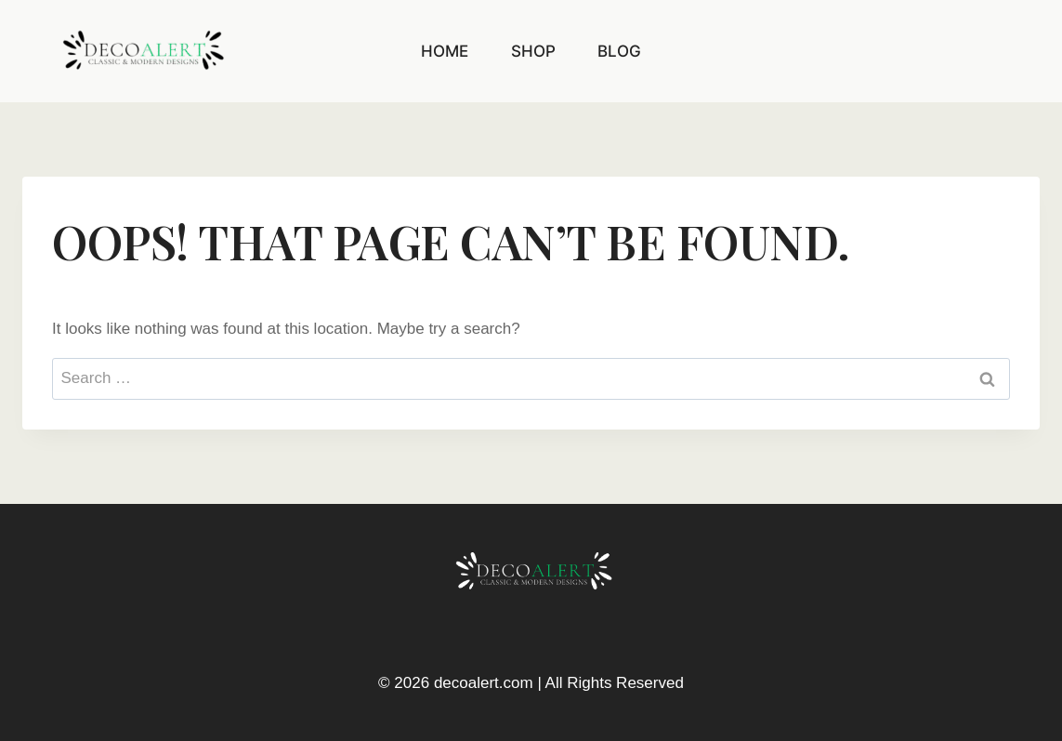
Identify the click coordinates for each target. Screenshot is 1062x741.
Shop (533, 51)
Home (444, 51)
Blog (619, 51)
